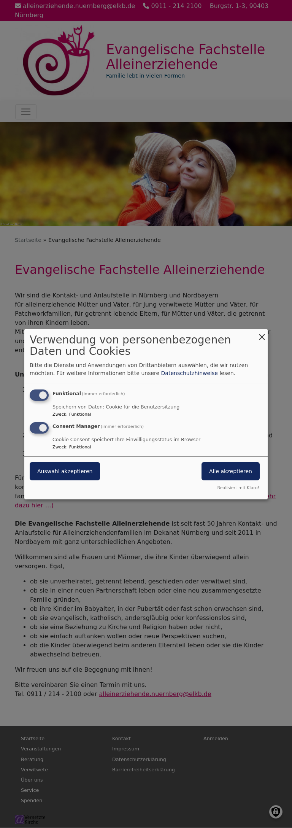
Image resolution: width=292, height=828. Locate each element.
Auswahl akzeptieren (64, 471)
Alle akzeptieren (230, 471)
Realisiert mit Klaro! (238, 487)
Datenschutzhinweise (189, 373)
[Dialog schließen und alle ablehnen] (262, 333)
